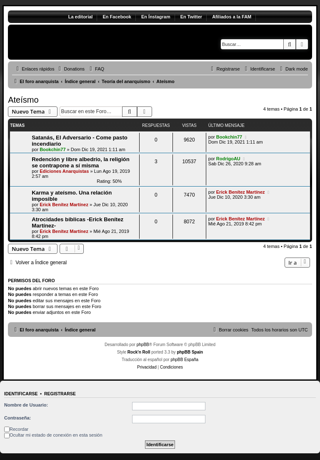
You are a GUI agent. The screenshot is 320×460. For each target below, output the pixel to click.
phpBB (143, 344)
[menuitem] (70, 69)
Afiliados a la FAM (231, 16)
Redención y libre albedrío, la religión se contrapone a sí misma (81, 162)
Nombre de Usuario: (26, 404)
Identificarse (21, 393)
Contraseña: (17, 417)
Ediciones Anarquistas (64, 171)
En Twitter (191, 16)
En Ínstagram (155, 16)
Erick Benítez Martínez (64, 204)
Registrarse (60, 393)
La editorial (80, 16)
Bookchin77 (52, 149)
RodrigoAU (228, 158)
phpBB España (184, 359)
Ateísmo (23, 99)
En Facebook (116, 16)
